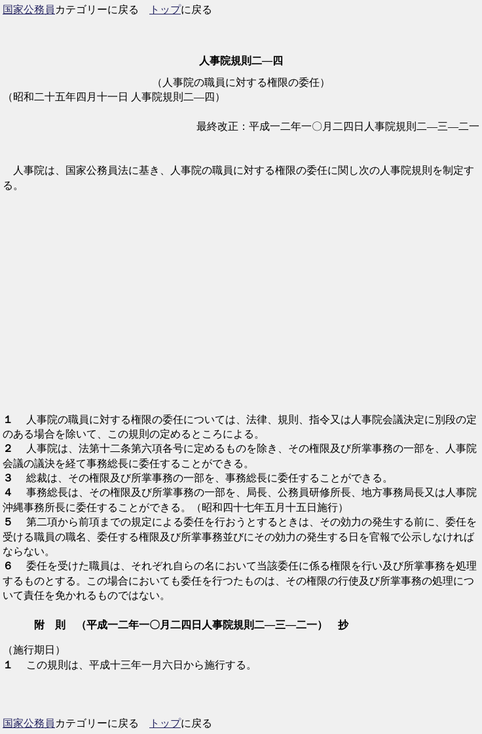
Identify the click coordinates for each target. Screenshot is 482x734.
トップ (165, 9)
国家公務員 (29, 9)
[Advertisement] (241, 310)
